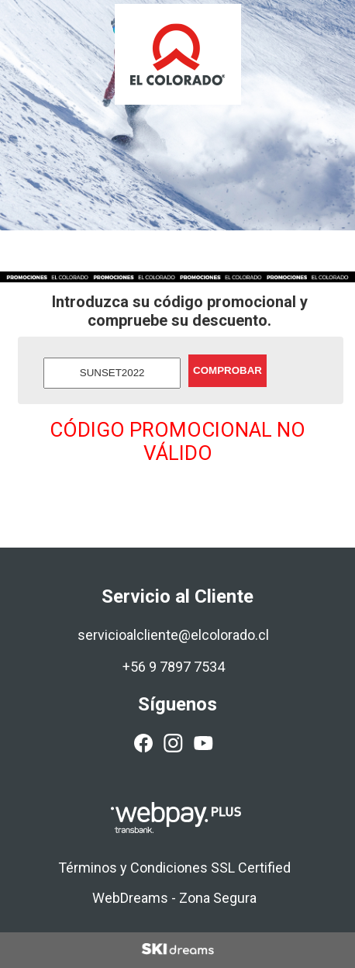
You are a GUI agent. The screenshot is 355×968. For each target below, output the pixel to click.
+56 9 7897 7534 (173, 667)
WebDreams (130, 898)
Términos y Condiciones (133, 867)
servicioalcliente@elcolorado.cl (173, 635)
